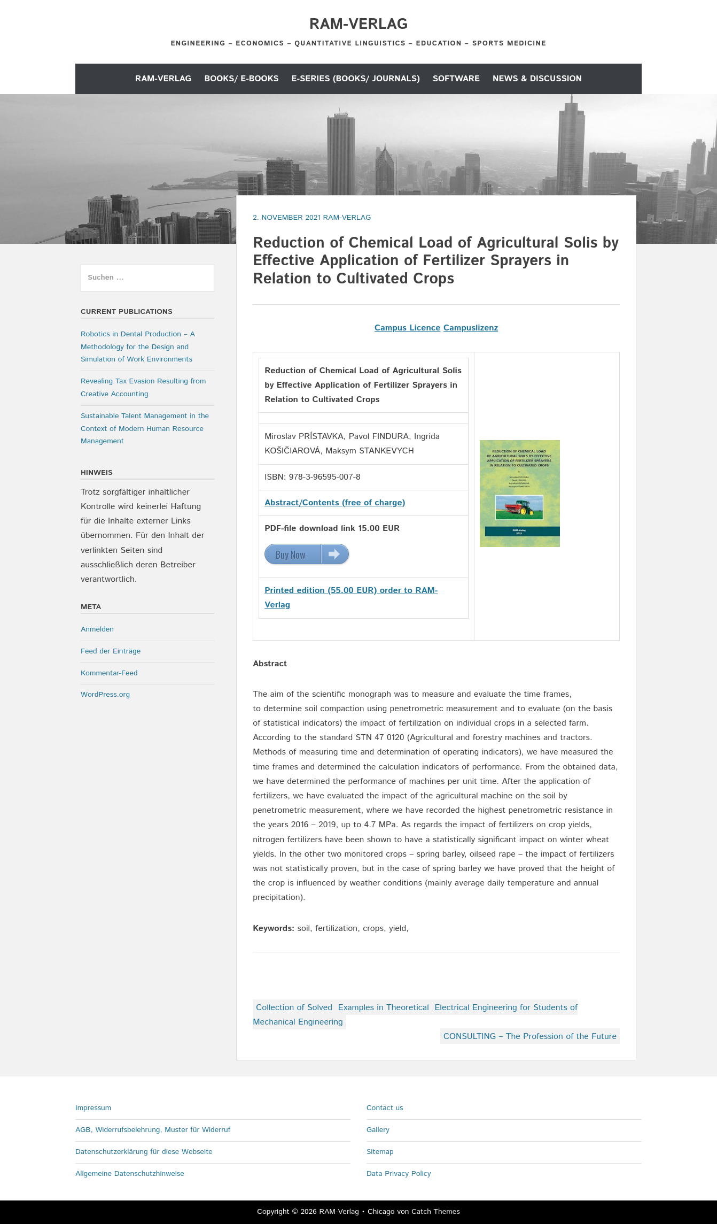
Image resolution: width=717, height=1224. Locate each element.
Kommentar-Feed (109, 673)
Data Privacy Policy (399, 1173)
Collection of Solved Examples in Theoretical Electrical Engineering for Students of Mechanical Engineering (415, 1015)
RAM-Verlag (358, 24)
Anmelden (97, 629)
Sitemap (380, 1151)
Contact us (385, 1108)
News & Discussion (537, 79)
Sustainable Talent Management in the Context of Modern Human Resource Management (145, 429)
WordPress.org (105, 694)
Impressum (93, 1108)
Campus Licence (408, 328)
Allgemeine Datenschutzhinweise (129, 1173)
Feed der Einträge (111, 651)
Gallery (378, 1130)
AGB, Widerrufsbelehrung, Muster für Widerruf (152, 1130)
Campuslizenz (470, 328)
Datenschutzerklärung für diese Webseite (144, 1151)
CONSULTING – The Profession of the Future (530, 1036)
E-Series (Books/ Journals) (356, 79)
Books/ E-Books (241, 79)
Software (456, 79)
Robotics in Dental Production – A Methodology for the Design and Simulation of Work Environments (138, 347)
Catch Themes (435, 1211)
